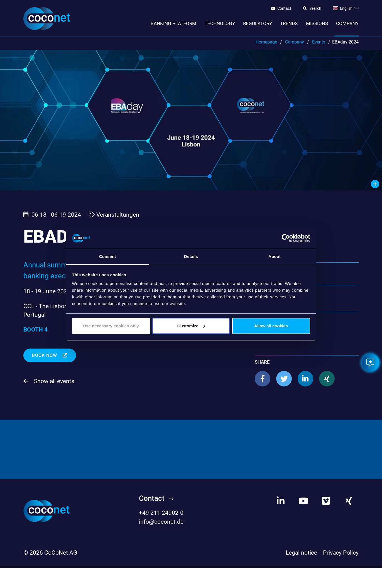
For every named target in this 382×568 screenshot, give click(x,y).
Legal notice (301, 555)
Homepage (266, 44)
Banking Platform (173, 23)
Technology (220, 23)
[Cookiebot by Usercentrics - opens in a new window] (285, 238)
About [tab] (274, 256)
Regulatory (257, 23)
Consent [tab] (107, 256)
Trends (289, 23)
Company (347, 23)
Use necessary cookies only (111, 325)
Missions (317, 23)
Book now (45, 358)
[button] (262, 381)
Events (318, 44)
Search (315, 9)
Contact (284, 9)
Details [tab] (191, 256)
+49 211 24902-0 (161, 515)
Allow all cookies (271, 325)
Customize (191, 325)
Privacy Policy (341, 555)
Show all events (53, 383)
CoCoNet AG (60, 555)
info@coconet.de (161, 524)
